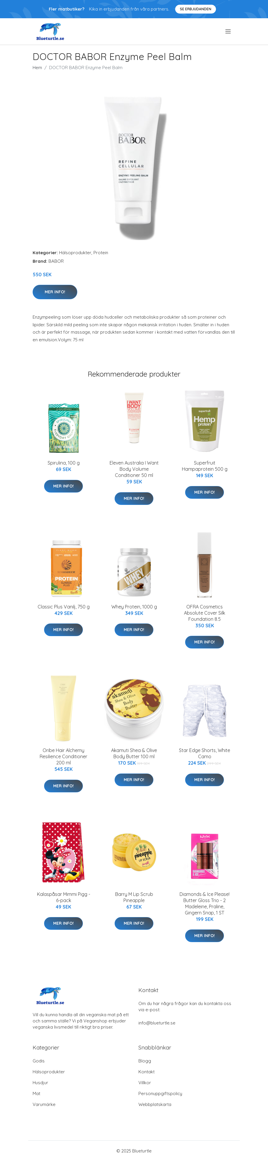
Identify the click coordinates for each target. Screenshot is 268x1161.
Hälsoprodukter (75, 252)
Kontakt (146, 1071)
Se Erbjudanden (195, 9)
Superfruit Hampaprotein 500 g (204, 466)
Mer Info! (55, 292)
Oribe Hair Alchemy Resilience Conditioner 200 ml (63, 756)
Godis (39, 1061)
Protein (100, 252)
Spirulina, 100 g (64, 463)
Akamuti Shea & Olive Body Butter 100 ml (134, 753)
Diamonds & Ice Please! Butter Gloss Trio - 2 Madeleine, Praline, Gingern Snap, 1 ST (205, 903)
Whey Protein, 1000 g (134, 607)
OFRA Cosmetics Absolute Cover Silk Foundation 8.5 (204, 613)
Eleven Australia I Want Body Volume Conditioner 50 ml (134, 469)
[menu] (228, 31)
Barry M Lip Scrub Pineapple (134, 897)
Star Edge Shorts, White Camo (204, 753)
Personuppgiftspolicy (160, 1093)
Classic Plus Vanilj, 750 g (64, 607)
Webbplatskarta (154, 1104)
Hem (37, 67)
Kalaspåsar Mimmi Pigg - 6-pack (63, 897)
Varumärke (44, 1104)
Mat (36, 1093)
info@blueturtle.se (156, 1023)
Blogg (144, 1061)
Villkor (144, 1082)
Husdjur (40, 1082)
